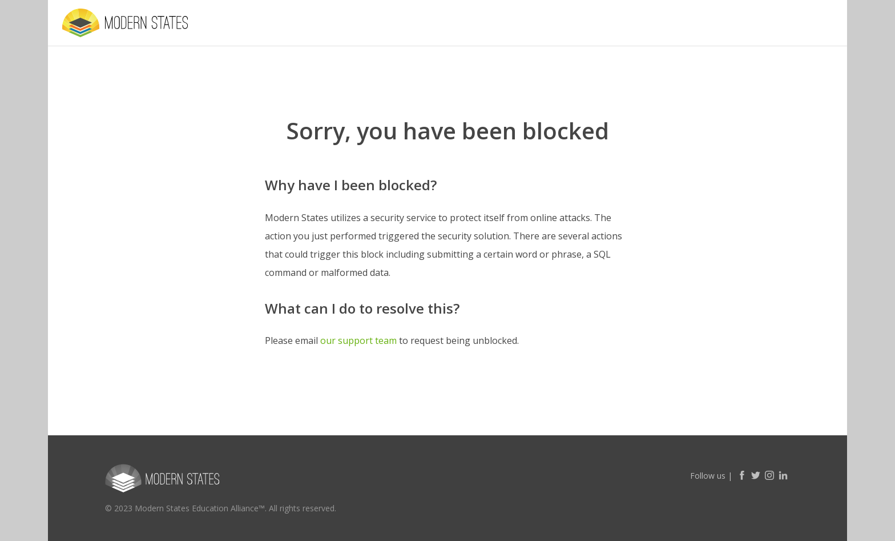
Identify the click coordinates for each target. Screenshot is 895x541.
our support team (358, 340)
